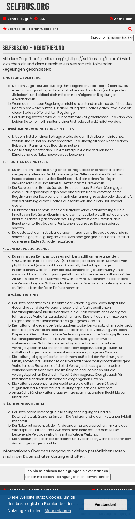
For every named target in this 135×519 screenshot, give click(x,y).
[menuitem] (39, 19)
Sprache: (98, 37)
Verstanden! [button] (105, 504)
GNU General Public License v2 (36, 261)
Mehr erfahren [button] (58, 510)
